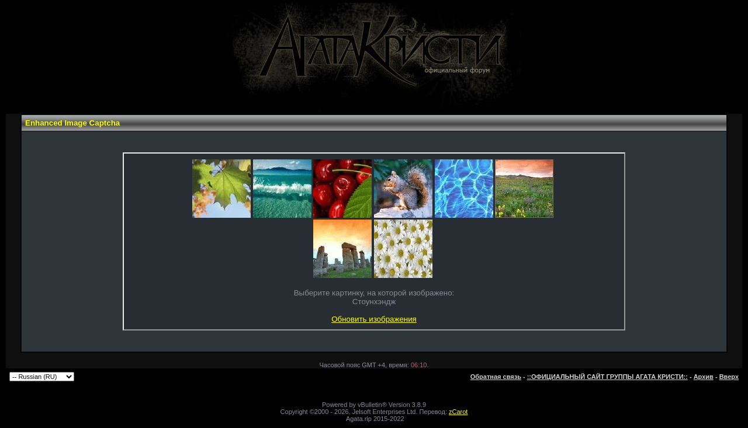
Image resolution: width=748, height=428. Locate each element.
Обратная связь (495, 376)
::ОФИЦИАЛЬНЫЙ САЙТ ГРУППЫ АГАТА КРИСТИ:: (607, 376)
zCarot (458, 411)
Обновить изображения (374, 319)
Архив (704, 376)
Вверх (729, 376)
